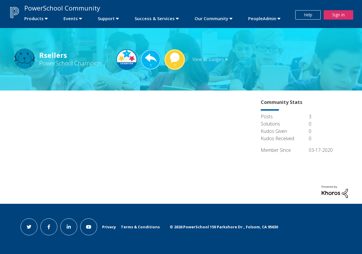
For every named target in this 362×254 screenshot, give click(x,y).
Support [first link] (106, 18)
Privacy (109, 226)
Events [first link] (71, 18)
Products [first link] (34, 18)
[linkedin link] (68, 226)
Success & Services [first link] (155, 18)
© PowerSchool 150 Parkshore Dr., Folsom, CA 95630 (224, 226)
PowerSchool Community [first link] (62, 8)
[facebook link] (48, 226)
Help (308, 15)
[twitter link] (28, 226)
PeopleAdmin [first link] (262, 18)
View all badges (208, 59)
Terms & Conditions (140, 226)
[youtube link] (88, 226)
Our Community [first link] (211, 18)
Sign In (338, 15)
